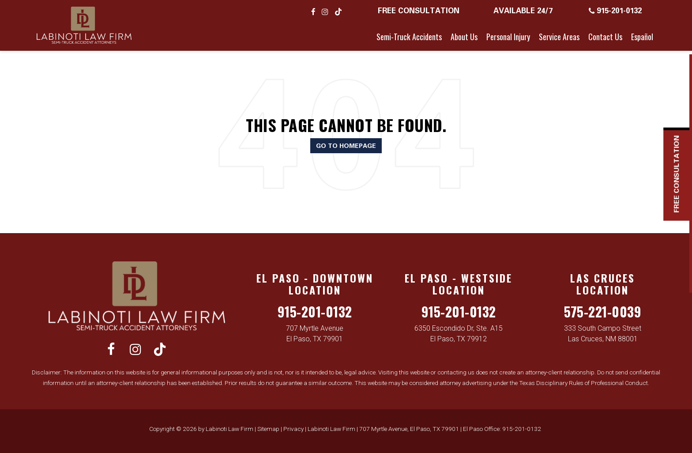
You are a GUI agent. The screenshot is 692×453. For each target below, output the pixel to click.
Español (642, 36)
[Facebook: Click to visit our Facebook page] (313, 12)
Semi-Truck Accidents (409, 36)
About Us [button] (464, 36)
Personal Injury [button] (508, 36)
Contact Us (605, 36)
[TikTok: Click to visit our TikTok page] (338, 12)
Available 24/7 (523, 10)
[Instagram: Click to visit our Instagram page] (325, 12)
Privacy (293, 428)
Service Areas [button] (559, 36)
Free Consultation (418, 10)
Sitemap (268, 428)
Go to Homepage (346, 145)
